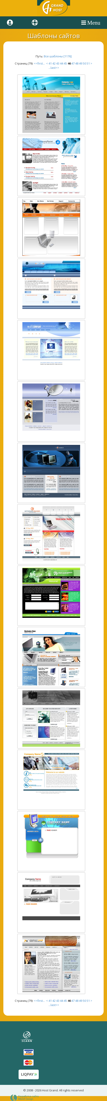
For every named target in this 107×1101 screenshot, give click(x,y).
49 (80, 63)
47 (73, 63)
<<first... (39, 63)
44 (61, 63)
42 (54, 63)
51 (88, 63)
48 (76, 63)
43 (57, 63)
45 (65, 63)
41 (50, 63)
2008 (30, 1090)
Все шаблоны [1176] (58, 56)
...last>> (53, 68)
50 (84, 63)
